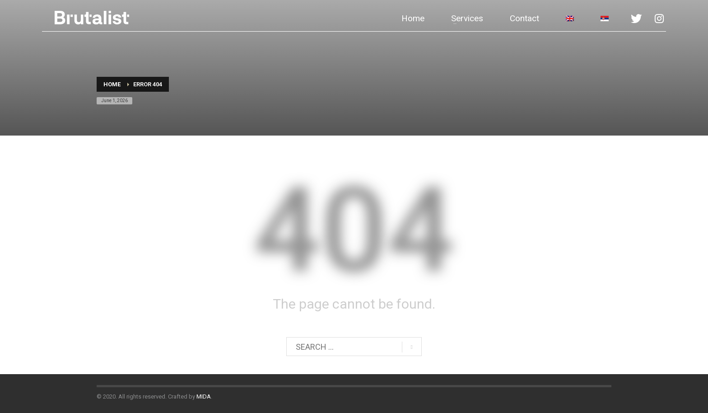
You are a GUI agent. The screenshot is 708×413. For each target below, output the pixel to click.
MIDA (203, 396)
